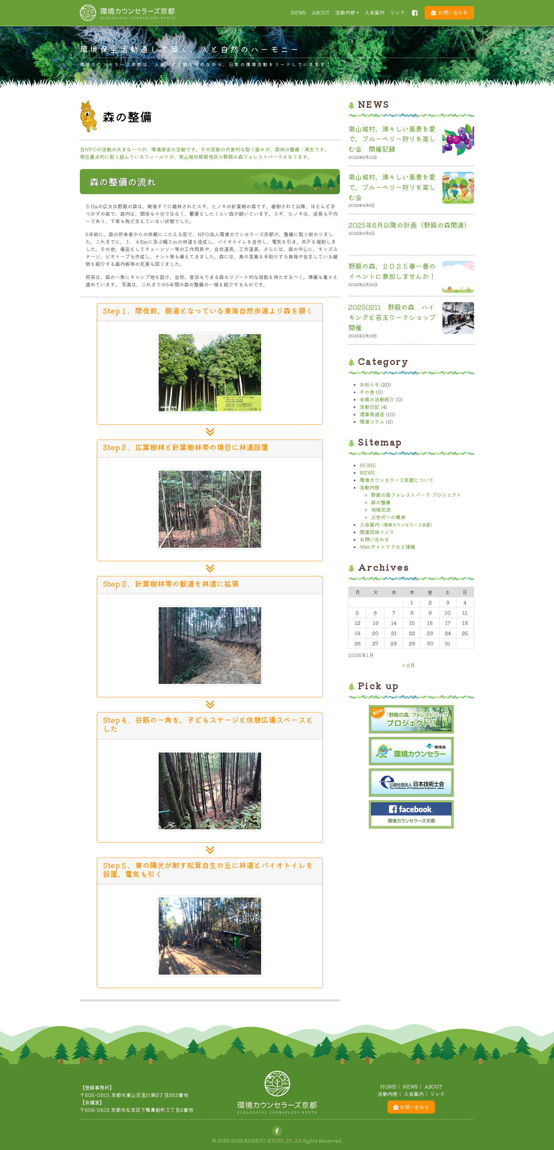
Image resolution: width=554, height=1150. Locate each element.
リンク (397, 12)
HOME (368, 465)
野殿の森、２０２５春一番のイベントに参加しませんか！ (392, 271)
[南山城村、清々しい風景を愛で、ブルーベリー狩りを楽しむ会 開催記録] (458, 141)
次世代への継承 (388, 517)
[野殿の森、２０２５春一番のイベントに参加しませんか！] (458, 278)
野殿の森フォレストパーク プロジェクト (416, 494)
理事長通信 (372, 414)
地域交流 (381, 509)
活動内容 (345, 12)
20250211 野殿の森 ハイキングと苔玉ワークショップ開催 (392, 317)
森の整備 (381, 502)
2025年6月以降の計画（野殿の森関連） (409, 225)
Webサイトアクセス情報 (387, 546)
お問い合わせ (453, 12)
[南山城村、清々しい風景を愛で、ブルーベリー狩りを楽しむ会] (458, 189)
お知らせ (369, 384)
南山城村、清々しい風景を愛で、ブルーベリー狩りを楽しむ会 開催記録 (392, 139)
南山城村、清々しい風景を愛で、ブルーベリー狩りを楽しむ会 (392, 187)
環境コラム (372, 421)
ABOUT (321, 12)
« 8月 (408, 665)
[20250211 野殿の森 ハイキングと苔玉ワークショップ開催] (458, 319)
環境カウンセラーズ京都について (397, 479)
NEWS (298, 12)
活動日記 (369, 406)
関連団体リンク (377, 531)
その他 (367, 391)
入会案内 (374, 12)
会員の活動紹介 (377, 399)
